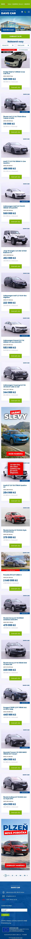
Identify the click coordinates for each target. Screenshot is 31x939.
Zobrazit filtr (15, 36)
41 (16, 875)
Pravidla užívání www (16, 937)
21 (12, 875)
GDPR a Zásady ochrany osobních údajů (14, 921)
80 (25, 875)
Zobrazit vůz (15, 87)
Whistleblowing (6, 923)
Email (4, 910)
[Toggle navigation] (29, 11)
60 (20, 875)
